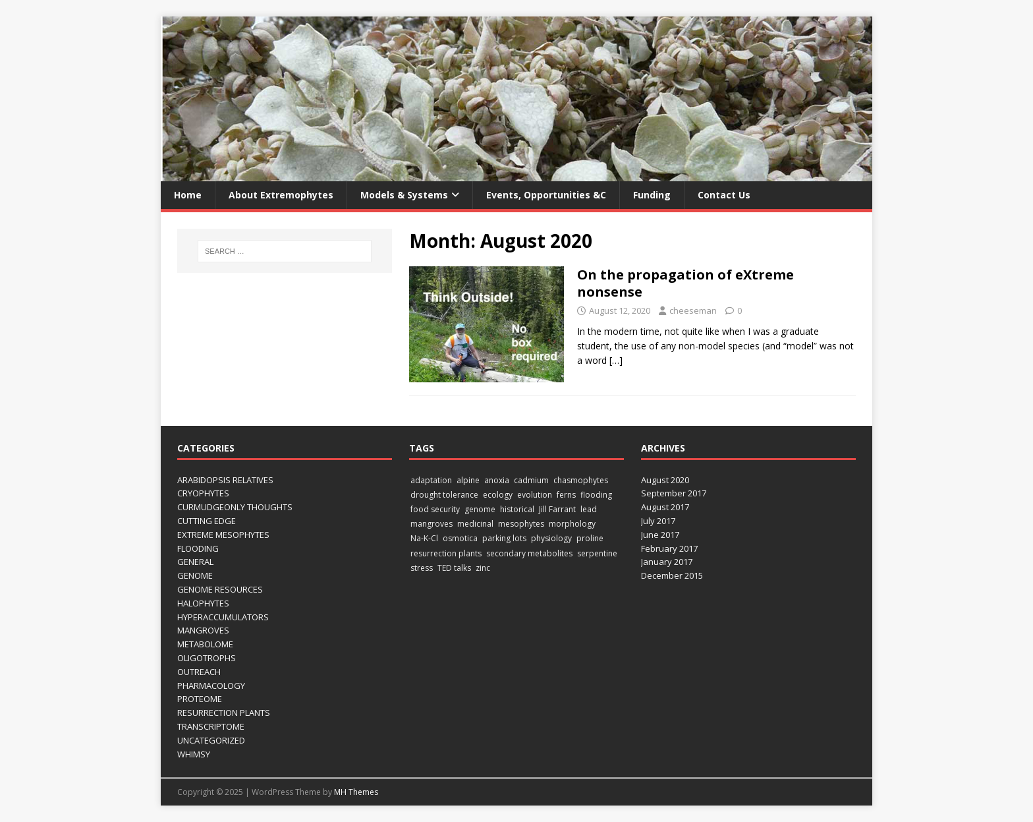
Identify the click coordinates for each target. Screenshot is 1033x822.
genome (479, 509)
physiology (551, 538)
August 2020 (665, 480)
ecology (498, 494)
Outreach (199, 672)
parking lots (504, 538)
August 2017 (665, 507)
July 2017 (658, 521)
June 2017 (660, 535)
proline (589, 538)
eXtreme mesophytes (223, 535)
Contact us (724, 195)
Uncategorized (211, 740)
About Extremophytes (281, 195)
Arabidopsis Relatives (225, 480)
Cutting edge (206, 521)
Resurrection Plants (223, 713)
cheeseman (693, 310)
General (195, 562)
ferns (566, 494)
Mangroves (203, 630)
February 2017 (669, 548)
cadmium (531, 480)
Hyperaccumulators (223, 617)
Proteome (199, 699)
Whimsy (193, 754)
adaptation (431, 480)
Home (188, 195)
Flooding (198, 548)
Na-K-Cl (424, 538)
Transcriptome (210, 726)
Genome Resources (220, 589)
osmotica (460, 538)
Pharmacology (211, 685)
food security (435, 509)
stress (421, 567)
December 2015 (672, 575)
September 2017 (673, 493)
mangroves (431, 523)
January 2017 (666, 562)
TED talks (454, 567)
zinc (483, 567)
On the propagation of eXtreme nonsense (685, 283)
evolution (534, 494)
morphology (572, 523)
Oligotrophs (206, 658)
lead (588, 509)
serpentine (597, 553)
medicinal (475, 523)
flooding (596, 494)
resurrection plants (446, 553)
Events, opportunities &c (546, 195)
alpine (468, 480)
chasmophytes (580, 480)
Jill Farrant (557, 509)
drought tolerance (444, 494)
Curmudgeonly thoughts (235, 507)
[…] (616, 360)
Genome (195, 575)
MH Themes (356, 792)
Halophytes (203, 603)
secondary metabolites (529, 553)
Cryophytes (203, 493)
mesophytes (521, 523)
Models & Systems (404, 195)
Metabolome (205, 644)
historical (517, 509)
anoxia (496, 480)
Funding (652, 195)
